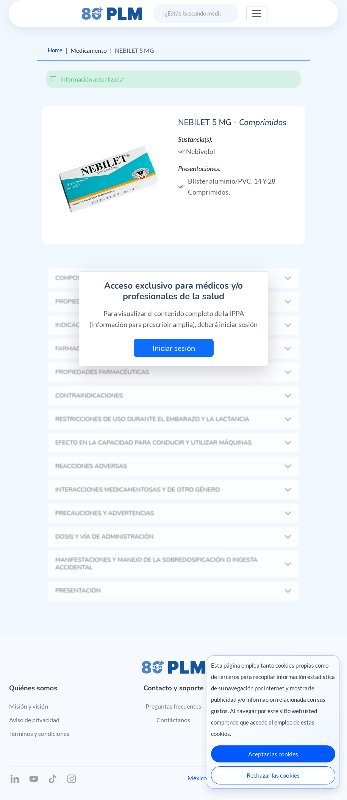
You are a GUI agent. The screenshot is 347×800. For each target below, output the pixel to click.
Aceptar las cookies (273, 754)
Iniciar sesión (173, 348)
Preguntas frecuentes (173, 706)
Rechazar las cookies (273, 775)
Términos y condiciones (39, 733)
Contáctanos (173, 720)
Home (56, 50)
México (197, 778)
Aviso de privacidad (34, 720)
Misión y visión (28, 706)
